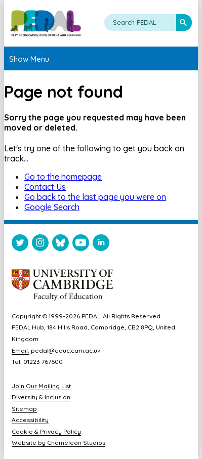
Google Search (51, 207)
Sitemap (24, 408)
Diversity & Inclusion (41, 397)
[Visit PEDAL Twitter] (20, 244)
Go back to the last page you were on (95, 197)
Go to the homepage (63, 177)
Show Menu (29, 59)
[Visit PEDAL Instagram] (40, 244)
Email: (20, 350)
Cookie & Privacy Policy (46, 431)
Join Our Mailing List (41, 386)
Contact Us (45, 187)
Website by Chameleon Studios (58, 442)
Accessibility (30, 420)
